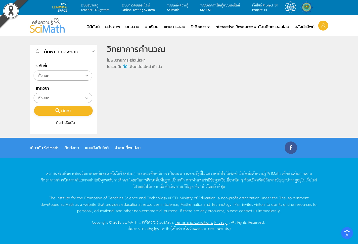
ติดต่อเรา (71, 148)
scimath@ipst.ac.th (153, 228)
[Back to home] (47, 25)
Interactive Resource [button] (234, 26)
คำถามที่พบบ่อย (128, 148)
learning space (61, 7)
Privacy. (220, 222)
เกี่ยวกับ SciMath (44, 148)
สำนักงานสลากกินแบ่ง (308, 7)
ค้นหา (63, 110)
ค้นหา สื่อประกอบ (61, 51)
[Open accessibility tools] (347, 233)
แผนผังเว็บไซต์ (97, 148)
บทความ (132, 26)
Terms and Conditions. (194, 222)
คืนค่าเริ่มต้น (63, 122)
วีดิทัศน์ (93, 26)
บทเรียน (151, 26)
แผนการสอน (174, 26)
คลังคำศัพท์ (304, 26)
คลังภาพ (112, 26)
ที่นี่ (125, 67)
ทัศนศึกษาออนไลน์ (273, 26)
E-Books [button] (198, 26)
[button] (323, 25)
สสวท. (292, 7)
